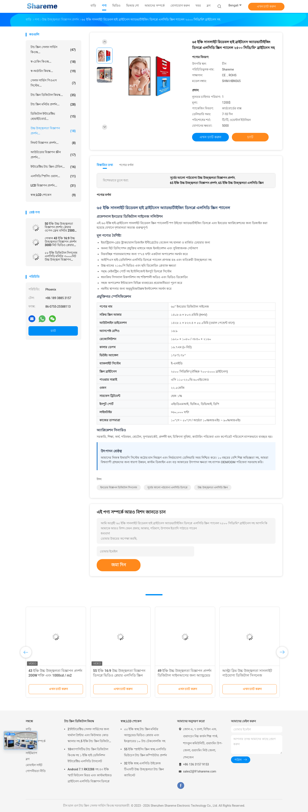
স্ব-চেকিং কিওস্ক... (53, 62)
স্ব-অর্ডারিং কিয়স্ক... (53, 71)
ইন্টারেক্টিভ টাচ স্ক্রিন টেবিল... (53, 167)
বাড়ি (28, 729)
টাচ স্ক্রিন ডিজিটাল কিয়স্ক (79, 721)
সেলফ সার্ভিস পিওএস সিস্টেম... (53, 83)
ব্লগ (28, 759)
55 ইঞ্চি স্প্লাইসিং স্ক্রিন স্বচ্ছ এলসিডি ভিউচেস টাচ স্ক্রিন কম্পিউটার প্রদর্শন (145, 752)
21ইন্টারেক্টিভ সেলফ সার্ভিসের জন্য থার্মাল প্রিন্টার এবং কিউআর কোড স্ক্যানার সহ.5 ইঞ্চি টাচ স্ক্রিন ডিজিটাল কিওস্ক (89, 735)
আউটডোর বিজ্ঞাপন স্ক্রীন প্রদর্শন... (53, 154)
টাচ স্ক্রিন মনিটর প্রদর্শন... (53, 104)
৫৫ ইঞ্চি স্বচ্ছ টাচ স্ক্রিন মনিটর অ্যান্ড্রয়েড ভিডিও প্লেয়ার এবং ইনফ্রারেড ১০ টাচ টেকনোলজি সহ (144, 735)
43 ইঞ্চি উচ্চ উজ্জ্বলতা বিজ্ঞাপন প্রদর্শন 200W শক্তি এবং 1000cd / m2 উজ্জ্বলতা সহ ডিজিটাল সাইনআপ (55, 675)
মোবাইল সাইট (34, 765)
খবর (28, 747)
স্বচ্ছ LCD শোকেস (53, 195)
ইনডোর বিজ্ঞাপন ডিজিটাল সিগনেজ (118, 487)
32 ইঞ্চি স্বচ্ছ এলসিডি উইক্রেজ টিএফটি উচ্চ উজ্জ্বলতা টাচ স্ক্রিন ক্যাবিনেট (144, 769)
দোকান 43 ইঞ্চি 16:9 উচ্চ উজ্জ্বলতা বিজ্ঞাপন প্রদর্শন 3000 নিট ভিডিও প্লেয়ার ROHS (60, 241)
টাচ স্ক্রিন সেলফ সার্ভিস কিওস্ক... (53, 49)
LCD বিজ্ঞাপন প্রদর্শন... (53, 186)
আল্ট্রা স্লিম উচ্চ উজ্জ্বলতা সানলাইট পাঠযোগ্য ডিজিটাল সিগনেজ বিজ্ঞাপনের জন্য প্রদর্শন (247, 675)
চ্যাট (53, 330)
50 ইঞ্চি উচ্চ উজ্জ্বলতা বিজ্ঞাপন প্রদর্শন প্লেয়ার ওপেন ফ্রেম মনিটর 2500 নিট (59, 227)
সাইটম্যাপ (31, 753)
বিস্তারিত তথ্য (105, 165)
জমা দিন (118, 564)
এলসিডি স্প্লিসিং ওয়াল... (53, 176)
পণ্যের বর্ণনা (126, 165)
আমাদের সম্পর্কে (36, 741)
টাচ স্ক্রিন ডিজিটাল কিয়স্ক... (53, 95)
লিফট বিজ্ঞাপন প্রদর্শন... (53, 143)
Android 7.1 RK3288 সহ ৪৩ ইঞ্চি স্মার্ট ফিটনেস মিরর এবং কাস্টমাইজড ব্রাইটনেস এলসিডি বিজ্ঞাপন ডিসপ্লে (90, 775)
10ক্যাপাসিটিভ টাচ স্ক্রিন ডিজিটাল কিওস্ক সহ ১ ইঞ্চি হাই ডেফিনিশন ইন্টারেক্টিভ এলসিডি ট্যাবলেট (88, 755)
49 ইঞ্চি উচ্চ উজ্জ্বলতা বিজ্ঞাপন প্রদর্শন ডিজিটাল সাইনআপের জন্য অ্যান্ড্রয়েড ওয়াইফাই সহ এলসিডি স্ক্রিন (185, 675)
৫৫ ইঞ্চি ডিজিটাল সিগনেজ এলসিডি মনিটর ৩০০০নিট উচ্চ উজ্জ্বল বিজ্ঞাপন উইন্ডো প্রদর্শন (61, 256)
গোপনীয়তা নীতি (36, 771)
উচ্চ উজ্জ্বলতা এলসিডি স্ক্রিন (213, 487)
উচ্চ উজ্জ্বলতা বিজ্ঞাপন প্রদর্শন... (53, 130)
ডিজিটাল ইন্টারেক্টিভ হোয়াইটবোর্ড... (53, 116)
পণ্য (28, 735)
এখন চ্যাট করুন (266, 6)
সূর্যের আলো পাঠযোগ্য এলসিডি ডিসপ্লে (167, 487)
